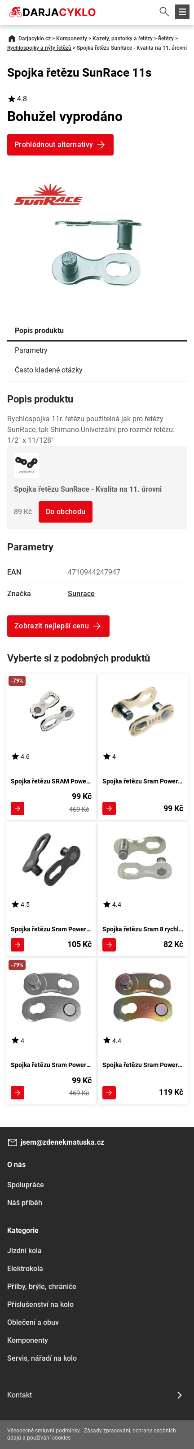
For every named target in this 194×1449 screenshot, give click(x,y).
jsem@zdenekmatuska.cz (62, 1142)
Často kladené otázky (49, 370)
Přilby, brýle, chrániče (41, 1286)
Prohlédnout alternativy (53, 144)
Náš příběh (24, 1202)
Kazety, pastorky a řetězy (123, 38)
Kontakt (19, 1395)
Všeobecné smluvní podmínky (43, 1430)
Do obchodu (65, 511)
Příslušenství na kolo (40, 1304)
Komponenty (71, 38)
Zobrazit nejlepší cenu (51, 626)
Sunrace (81, 593)
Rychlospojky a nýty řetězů (39, 48)
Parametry (31, 350)
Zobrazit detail (17, 808)
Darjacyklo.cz (34, 38)
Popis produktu (39, 330)
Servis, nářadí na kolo (42, 1358)
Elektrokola (25, 1268)
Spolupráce (25, 1185)
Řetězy (166, 38)
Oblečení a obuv (33, 1322)
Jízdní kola (24, 1250)
